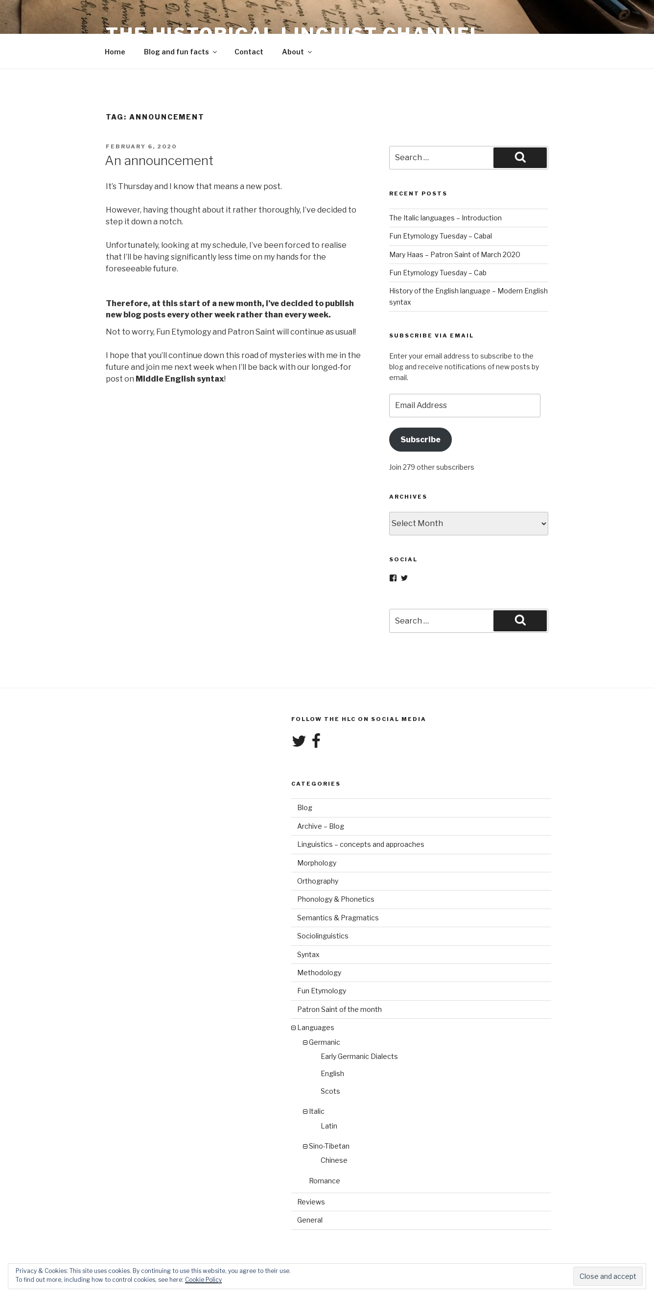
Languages (315, 1027)
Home (115, 52)
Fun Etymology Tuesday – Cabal (440, 236)
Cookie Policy (203, 1279)
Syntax (308, 954)
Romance (324, 1181)
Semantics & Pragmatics (338, 917)
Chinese (334, 1160)
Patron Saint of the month (339, 1009)
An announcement (159, 160)
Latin (329, 1126)
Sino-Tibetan (329, 1146)
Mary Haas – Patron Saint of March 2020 (454, 254)
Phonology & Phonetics (335, 899)
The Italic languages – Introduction (445, 218)
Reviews (311, 1202)
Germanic (324, 1042)
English (332, 1073)
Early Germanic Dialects (359, 1056)
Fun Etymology (321, 990)
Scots (330, 1091)
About (297, 52)
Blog (304, 807)
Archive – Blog (320, 826)
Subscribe (420, 439)
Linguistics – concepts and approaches (360, 844)
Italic (317, 1111)
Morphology (316, 863)
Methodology (319, 972)
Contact (248, 52)
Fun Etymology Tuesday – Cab (438, 272)
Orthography (317, 881)
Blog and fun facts (181, 52)
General (310, 1220)
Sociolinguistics (323, 936)
